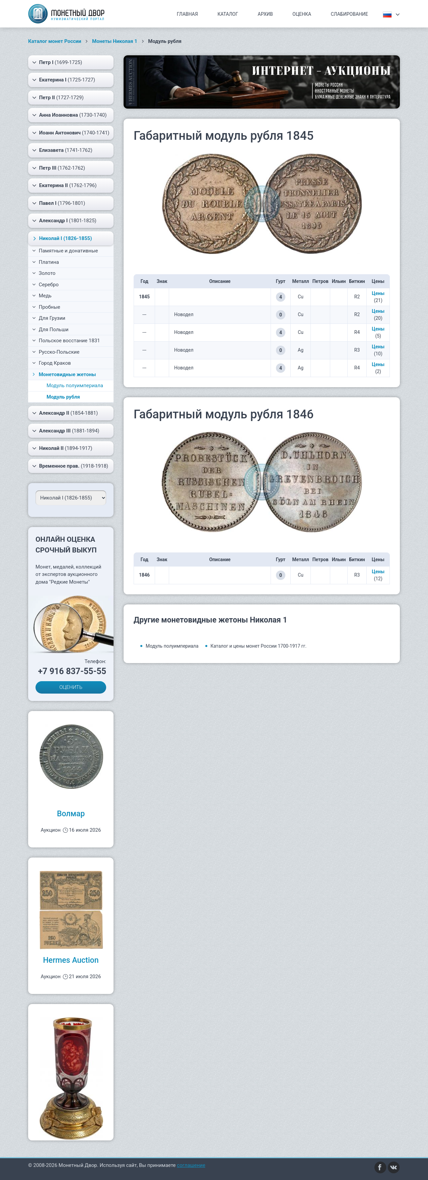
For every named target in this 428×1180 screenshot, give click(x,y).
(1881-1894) (65, 430)
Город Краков (51, 363)
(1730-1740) (69, 115)
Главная (187, 14)
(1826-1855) (61, 238)
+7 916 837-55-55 (72, 671)
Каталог (227, 14)
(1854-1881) (65, 413)
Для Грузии (48, 318)
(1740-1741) (71, 132)
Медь (42, 296)
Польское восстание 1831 (66, 341)
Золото (44, 273)
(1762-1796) (64, 185)
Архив (265, 14)
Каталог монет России (54, 41)
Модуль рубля (63, 397)
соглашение (191, 1165)
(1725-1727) (63, 79)
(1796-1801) (58, 203)
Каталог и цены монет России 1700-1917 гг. (259, 646)
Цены (378, 293)
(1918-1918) (70, 466)
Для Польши (50, 330)
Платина (45, 262)
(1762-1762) (58, 168)
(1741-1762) (62, 150)
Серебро (45, 285)
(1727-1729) (58, 97)
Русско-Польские (55, 352)
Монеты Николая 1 (114, 41)
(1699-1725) (57, 62)
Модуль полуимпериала (75, 385)
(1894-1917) (62, 448)
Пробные (46, 307)
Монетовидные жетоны (63, 374)
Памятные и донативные (65, 251)
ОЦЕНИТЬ (70, 687)
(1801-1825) (64, 220)
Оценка (301, 14)
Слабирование (349, 14)
